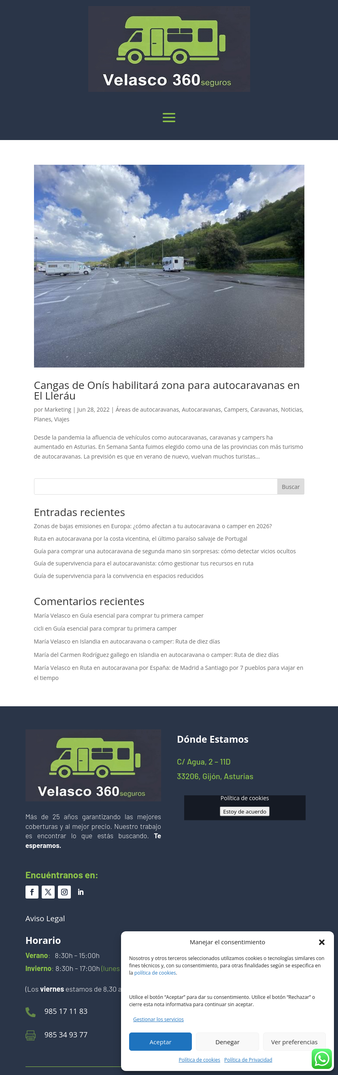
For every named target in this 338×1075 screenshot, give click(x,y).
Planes (42, 419)
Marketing (58, 409)
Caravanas (264, 409)
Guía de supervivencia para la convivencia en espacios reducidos (119, 576)
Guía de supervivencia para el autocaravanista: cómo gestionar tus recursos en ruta (144, 563)
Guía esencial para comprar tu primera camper (142, 615)
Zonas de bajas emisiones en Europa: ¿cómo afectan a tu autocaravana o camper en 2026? (153, 526)
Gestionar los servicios (158, 1019)
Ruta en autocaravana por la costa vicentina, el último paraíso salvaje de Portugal (140, 538)
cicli (39, 628)
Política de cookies (200, 1059)
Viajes (62, 419)
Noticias (291, 409)
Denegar (227, 1042)
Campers (235, 409)
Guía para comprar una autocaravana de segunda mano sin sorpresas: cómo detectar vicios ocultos (165, 551)
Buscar (291, 487)
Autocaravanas (201, 409)
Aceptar (161, 1042)
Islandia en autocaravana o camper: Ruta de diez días (150, 641)
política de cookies (155, 972)
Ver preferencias (294, 1042)
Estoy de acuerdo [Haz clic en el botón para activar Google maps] (244, 811)
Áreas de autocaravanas (147, 409)
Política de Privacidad (248, 1059)
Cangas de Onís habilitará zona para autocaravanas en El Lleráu (167, 390)
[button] (322, 942)
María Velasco (52, 615)
